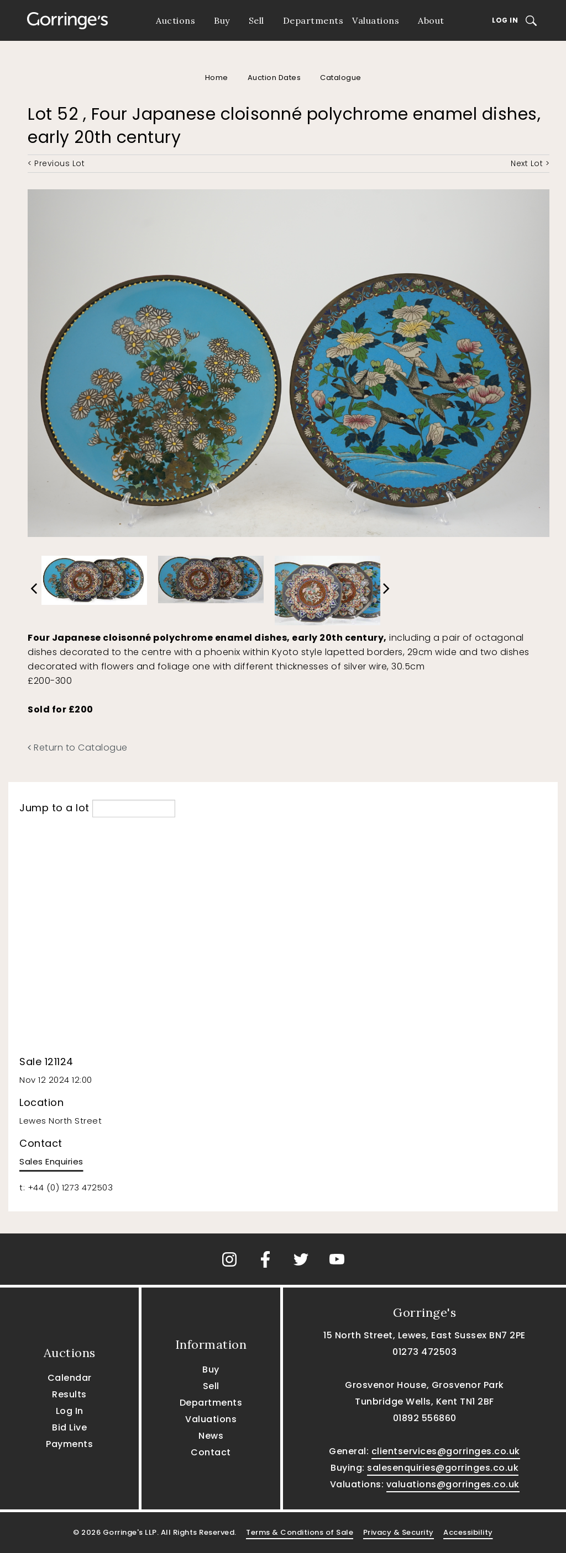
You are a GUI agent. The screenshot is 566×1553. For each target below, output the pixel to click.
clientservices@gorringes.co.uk (445, 1451)
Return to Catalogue (78, 747)
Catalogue (340, 77)
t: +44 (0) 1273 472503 (66, 1187)
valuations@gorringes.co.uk (453, 1484)
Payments (69, 1444)
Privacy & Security (398, 1532)
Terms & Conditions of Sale (299, 1532)
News (210, 1435)
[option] (94, 577)
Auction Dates (274, 77)
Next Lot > (530, 163)
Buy (222, 20)
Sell (256, 20)
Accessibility (468, 1532)
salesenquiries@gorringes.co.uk (442, 1467)
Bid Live (69, 1427)
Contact (211, 1452)
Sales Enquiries (51, 1161)
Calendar (70, 1377)
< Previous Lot (56, 163)
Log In (505, 20)
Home (216, 77)
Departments (313, 20)
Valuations (375, 20)
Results (69, 1394)
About (431, 20)
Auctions (175, 20)
